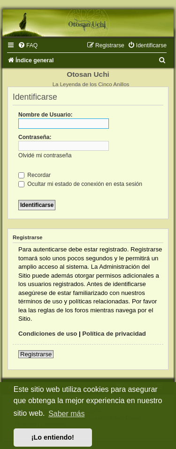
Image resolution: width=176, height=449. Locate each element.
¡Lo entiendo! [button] (52, 437)
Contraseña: (35, 137)
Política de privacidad (114, 333)
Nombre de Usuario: (45, 114)
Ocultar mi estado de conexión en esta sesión (80, 184)
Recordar (34, 175)
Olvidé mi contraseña (45, 155)
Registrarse (36, 354)
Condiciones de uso (47, 333)
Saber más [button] (66, 414)
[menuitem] (28, 45)
